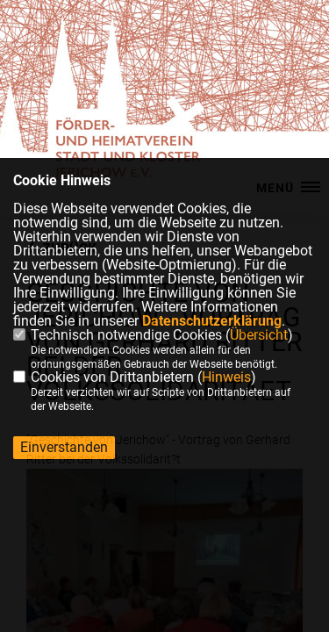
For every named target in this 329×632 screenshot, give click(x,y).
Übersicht (259, 335)
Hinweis (226, 377)
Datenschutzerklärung (212, 320)
